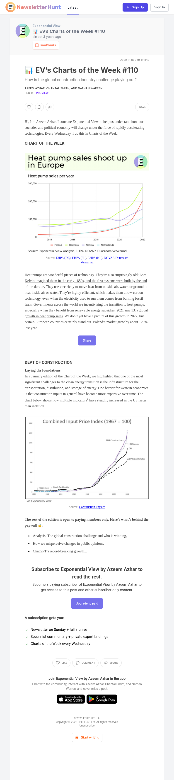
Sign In (159, 7)
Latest (73, 7)
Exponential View (46, 26)
